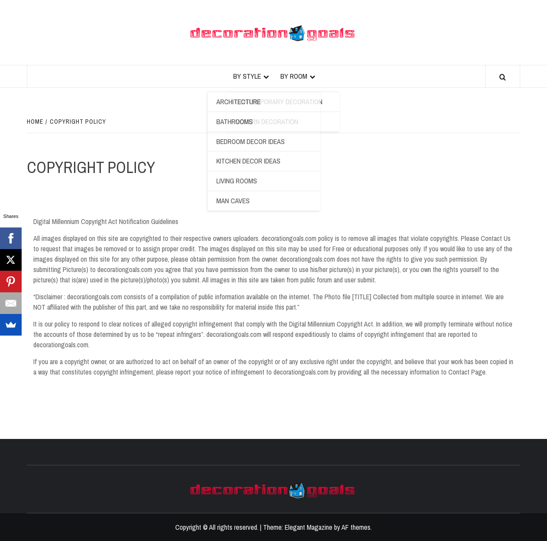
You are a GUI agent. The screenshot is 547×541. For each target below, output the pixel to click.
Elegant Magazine (308, 527)
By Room (293, 76)
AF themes (355, 527)
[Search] (502, 77)
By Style (247, 76)
